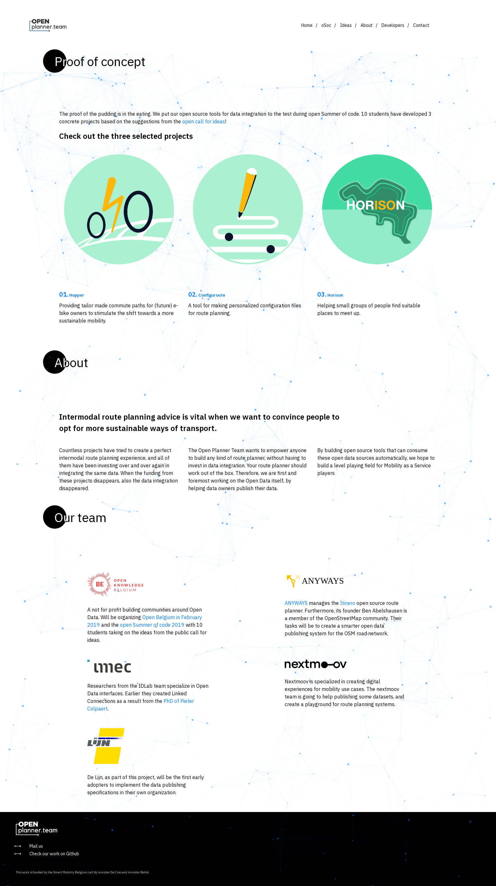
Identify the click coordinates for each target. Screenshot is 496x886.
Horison (330, 295)
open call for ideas (203, 121)
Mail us (36, 846)
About (367, 25)
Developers (392, 25)
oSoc (326, 25)
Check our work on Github (54, 854)
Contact (421, 25)
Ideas (346, 25)
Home (307, 25)
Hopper (71, 295)
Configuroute (206, 295)
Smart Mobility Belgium (70, 872)
